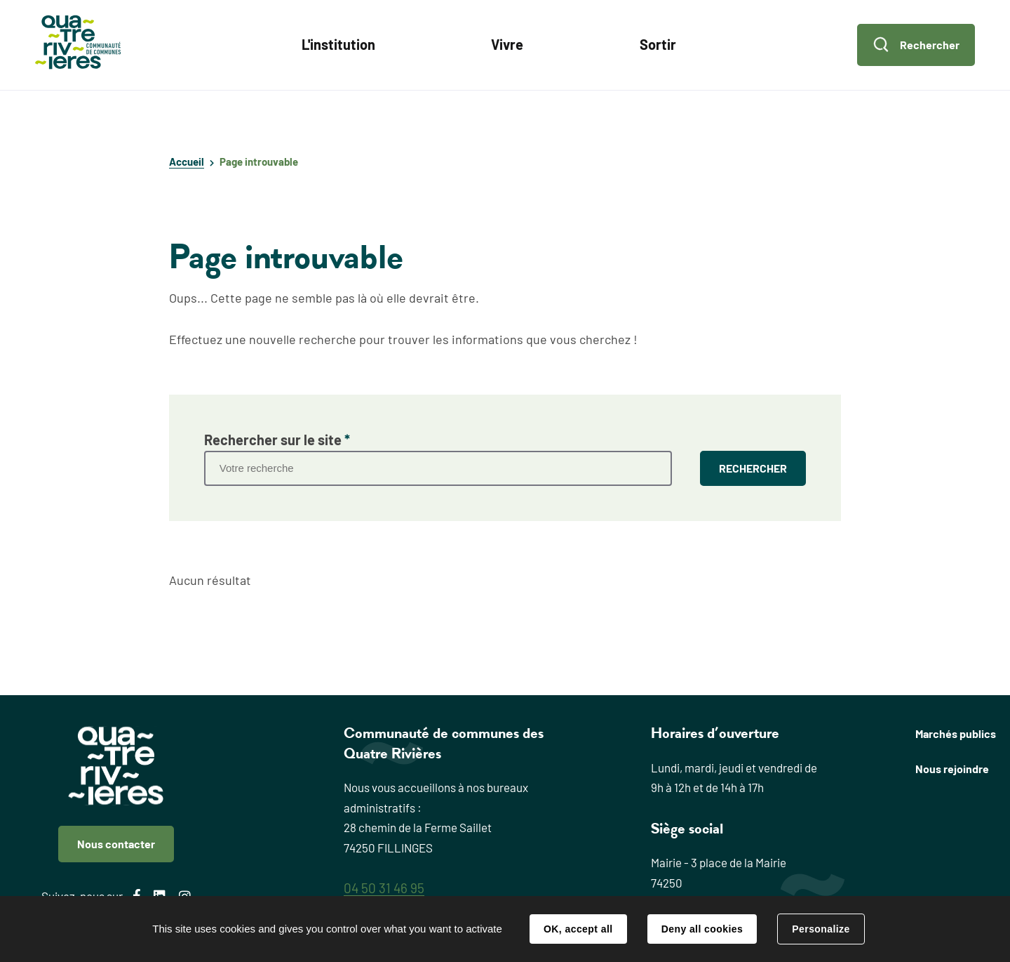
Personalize (820, 929)
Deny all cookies (702, 929)
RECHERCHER (753, 468)
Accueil (186, 161)
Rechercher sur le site (277, 439)
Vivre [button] (507, 44)
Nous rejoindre (952, 768)
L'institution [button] (338, 44)
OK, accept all (578, 929)
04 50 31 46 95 (384, 888)
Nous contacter (116, 843)
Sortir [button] (658, 44)
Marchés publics (955, 733)
